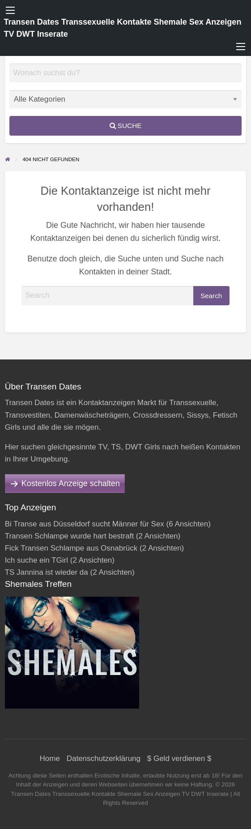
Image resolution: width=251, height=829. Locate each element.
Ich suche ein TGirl (36, 560)
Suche (126, 125)
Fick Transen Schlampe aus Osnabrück (71, 548)
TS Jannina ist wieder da (46, 572)
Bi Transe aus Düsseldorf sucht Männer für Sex (84, 524)
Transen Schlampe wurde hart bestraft (69, 536)
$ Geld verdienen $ (179, 758)
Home (50, 758)
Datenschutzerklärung (103, 758)
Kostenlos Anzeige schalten (70, 483)
